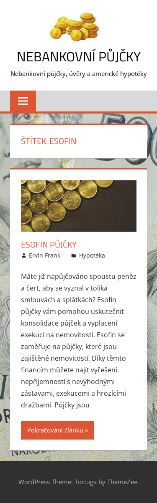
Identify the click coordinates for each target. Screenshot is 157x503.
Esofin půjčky (49, 244)
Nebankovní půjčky (79, 56)
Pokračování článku (55, 430)
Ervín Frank (44, 255)
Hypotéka (92, 255)
